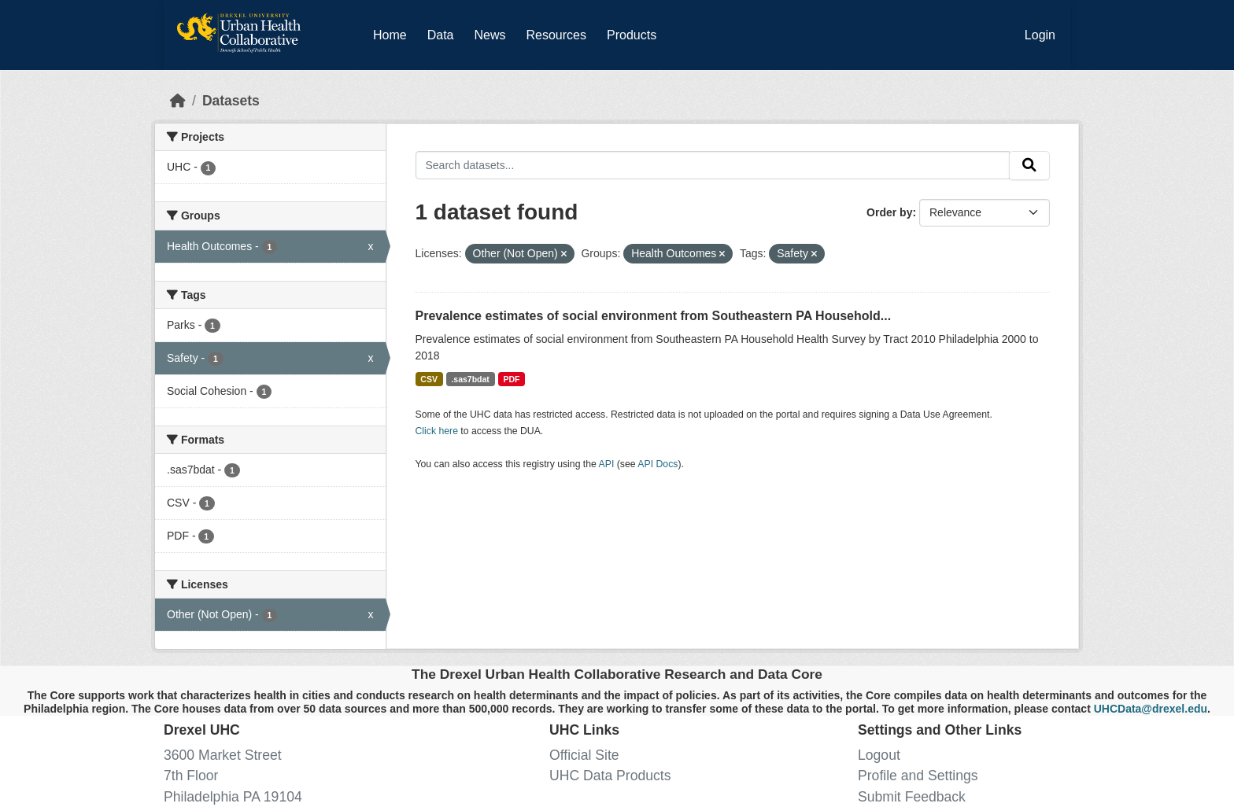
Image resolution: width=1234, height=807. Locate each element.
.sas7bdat (470, 379)
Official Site (584, 755)
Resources (556, 35)
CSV (429, 379)
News (489, 35)
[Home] (178, 101)
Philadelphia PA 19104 (233, 797)
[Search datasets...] (713, 165)
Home (390, 35)
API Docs (657, 464)
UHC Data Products (610, 775)
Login (1040, 35)
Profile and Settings (918, 775)
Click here (437, 431)
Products (631, 35)
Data (443, 32)
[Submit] (1029, 165)
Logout (879, 755)
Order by (889, 212)
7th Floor (191, 775)
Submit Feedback (912, 797)
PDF (511, 379)
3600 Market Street (223, 755)
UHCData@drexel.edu (1150, 708)
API (607, 464)
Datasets (231, 101)
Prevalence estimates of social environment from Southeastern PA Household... (654, 315)
